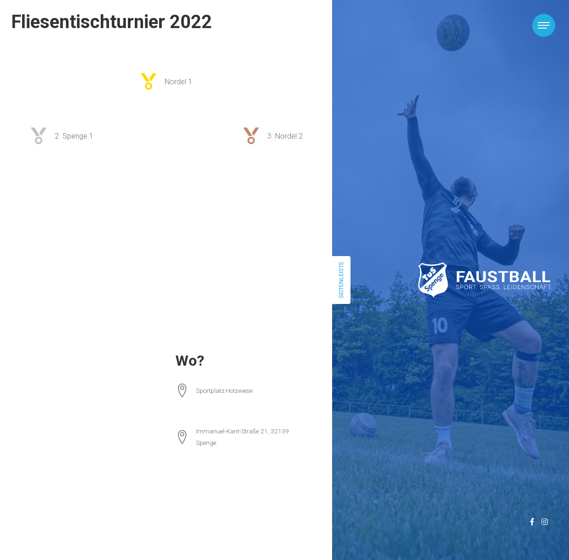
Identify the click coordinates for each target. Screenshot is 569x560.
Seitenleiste (341, 280)
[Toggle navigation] (543, 25)
